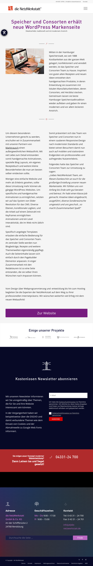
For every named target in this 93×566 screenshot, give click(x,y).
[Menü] (84, 8)
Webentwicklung (36, 458)
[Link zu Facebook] (82, 559)
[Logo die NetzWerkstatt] (25, 8)
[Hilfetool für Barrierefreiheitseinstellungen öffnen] (4, 32)
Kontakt (85, 1)
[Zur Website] (46, 313)
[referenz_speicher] (25, 61)
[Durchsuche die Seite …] (46, 538)
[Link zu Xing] (85, 559)
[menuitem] (84, 1)
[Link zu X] (79, 559)
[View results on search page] (80, 538)
